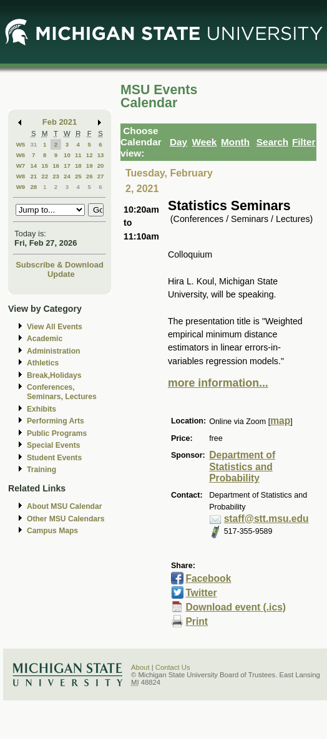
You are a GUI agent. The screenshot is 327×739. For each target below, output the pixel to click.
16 (55, 165)
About (140, 667)
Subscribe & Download (60, 264)
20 (100, 165)
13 (100, 155)
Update (61, 274)
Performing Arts (55, 421)
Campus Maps (52, 530)
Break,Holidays (54, 375)
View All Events (54, 326)
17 (67, 165)
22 (44, 176)
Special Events (53, 445)
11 (78, 155)
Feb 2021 (59, 122)
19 (89, 165)
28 (33, 186)
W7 (21, 165)
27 (100, 176)
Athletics (43, 363)
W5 (21, 144)
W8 (21, 176)
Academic (44, 338)
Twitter (201, 592)
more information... (218, 383)
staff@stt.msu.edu (266, 518)
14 (33, 165)
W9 (21, 186)
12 (89, 155)
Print (196, 621)
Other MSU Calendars (66, 518)
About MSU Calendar (64, 506)
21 (33, 176)
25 (78, 176)
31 (33, 144)
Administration (53, 351)
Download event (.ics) (235, 607)
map (280, 420)
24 (67, 176)
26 (89, 176)
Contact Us (172, 667)
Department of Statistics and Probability (242, 467)
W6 (21, 155)
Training (41, 469)
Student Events (54, 457)
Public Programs (57, 433)
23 (55, 176)
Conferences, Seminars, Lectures (62, 392)
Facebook (208, 578)
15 (44, 165)
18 (78, 165)
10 (67, 155)
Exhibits (41, 409)
